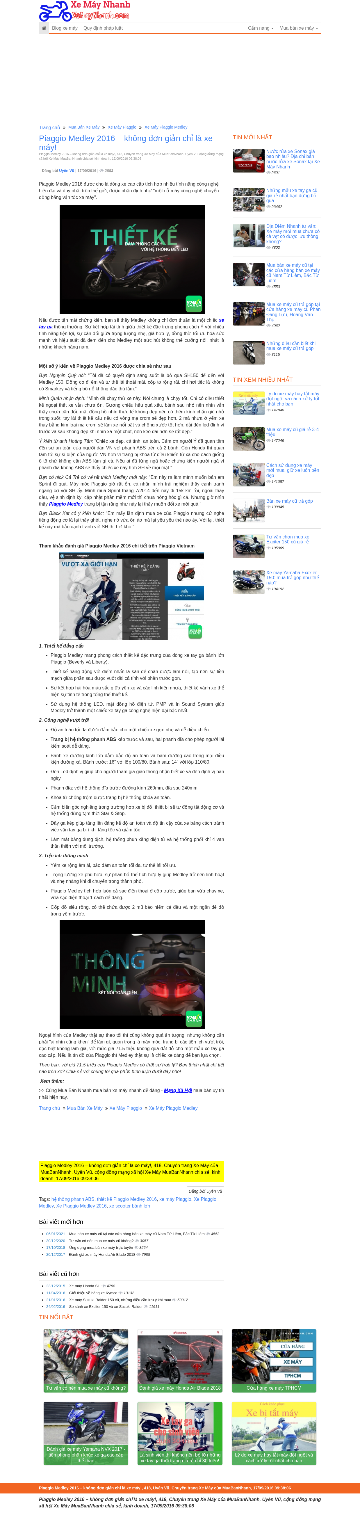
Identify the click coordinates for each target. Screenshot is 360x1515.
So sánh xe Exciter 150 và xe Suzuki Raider (106, 1306)
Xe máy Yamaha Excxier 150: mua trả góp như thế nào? (292, 577)
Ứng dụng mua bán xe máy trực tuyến (101, 1247)
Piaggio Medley (66, 504)
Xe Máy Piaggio (122, 127)
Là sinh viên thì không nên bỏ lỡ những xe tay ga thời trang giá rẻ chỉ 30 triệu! (179, 1457)
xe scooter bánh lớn (129, 1205)
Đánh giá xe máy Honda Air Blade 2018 (102, 1254)
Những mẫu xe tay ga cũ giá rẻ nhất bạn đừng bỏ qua (292, 195)
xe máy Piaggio (175, 1199)
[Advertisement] (180, 79)
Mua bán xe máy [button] (298, 28)
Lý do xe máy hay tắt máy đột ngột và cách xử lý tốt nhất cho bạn (292, 398)
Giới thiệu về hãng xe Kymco (93, 1293)
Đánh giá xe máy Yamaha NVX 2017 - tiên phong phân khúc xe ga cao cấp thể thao (86, 1455)
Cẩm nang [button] (261, 28)
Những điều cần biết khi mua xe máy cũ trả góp (291, 346)
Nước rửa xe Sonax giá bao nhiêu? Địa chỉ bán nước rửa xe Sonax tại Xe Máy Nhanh (293, 159)
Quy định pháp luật (103, 28)
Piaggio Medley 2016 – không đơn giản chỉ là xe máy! (126, 143)
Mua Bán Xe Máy (83, 127)
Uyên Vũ (67, 170)
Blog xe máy (65, 28)
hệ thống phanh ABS (73, 1199)
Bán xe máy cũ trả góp (289, 501)
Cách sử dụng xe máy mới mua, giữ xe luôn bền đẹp (292, 470)
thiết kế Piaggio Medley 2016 (127, 1199)
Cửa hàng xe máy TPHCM (274, 1388)
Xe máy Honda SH (85, 1286)
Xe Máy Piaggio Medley (166, 127)
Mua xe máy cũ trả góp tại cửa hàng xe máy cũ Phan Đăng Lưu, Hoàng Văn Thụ (293, 312)
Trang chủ (49, 127)
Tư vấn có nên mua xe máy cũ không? (102, 1241)
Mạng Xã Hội (178, 1090)
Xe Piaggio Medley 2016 (81, 1205)
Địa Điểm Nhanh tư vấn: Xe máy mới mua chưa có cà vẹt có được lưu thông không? (293, 234)
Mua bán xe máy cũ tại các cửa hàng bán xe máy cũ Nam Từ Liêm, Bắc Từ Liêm (137, 1234)
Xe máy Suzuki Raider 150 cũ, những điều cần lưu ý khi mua (120, 1300)
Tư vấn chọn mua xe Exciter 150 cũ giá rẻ (287, 539)
